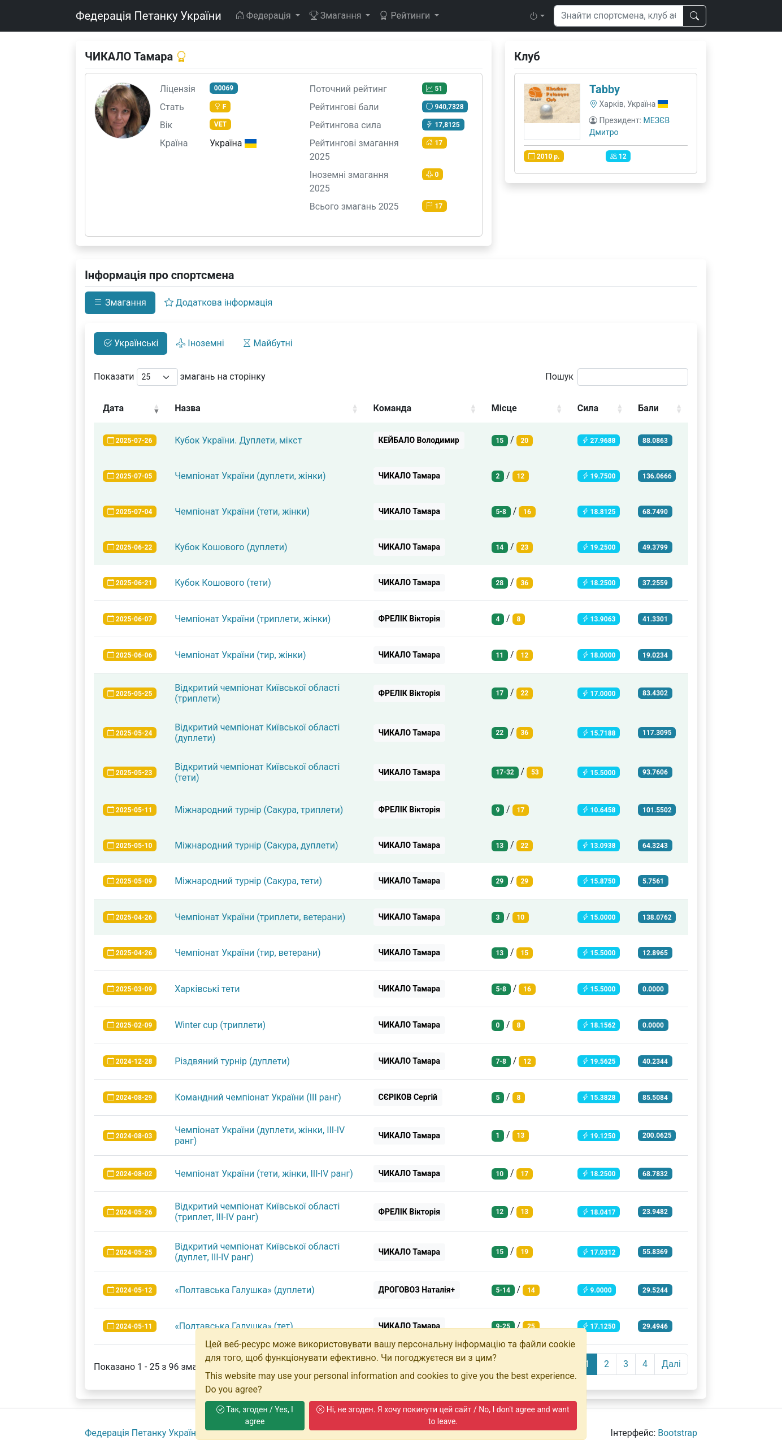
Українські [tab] (130, 343)
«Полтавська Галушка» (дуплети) (245, 1290)
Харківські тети (207, 989)
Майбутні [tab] (267, 343)
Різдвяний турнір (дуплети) (232, 1061)
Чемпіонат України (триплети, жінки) (253, 618)
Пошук (616, 377)
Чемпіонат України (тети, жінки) (242, 511)
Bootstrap (677, 1433)
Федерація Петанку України (148, 16)
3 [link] (625, 1364)
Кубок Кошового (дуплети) (231, 547)
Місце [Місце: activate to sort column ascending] (504, 408)
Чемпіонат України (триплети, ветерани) (260, 917)
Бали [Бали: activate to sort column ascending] (648, 408)
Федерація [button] (264, 15)
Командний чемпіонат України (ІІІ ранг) (258, 1097)
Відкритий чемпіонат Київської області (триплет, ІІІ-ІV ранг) (257, 1211)
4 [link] (645, 1364)
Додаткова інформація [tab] (218, 302)
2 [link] (606, 1364)
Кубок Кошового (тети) (223, 582)
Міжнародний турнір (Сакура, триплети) (259, 809)
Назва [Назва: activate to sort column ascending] (188, 408)
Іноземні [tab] (200, 343)
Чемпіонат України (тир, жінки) (240, 655)
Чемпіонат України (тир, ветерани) (247, 952)
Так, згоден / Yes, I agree (254, 1415)
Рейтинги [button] (405, 15)
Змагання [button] (336, 15)
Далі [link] (671, 1364)
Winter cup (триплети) (220, 1025)
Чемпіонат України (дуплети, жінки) (250, 476)
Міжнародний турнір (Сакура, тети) (248, 881)
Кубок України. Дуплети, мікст (238, 440)
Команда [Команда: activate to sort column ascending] (392, 408)
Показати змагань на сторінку (180, 377)
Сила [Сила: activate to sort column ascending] (587, 408)
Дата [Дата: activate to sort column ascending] (113, 408)
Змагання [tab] (120, 302)
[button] (536, 16)
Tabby (604, 89)
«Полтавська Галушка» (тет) (234, 1326)
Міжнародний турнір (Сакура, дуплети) (256, 845)
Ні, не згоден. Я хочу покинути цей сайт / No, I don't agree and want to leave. (442, 1415)
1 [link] (587, 1364)
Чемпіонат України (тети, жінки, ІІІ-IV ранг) (264, 1173)
